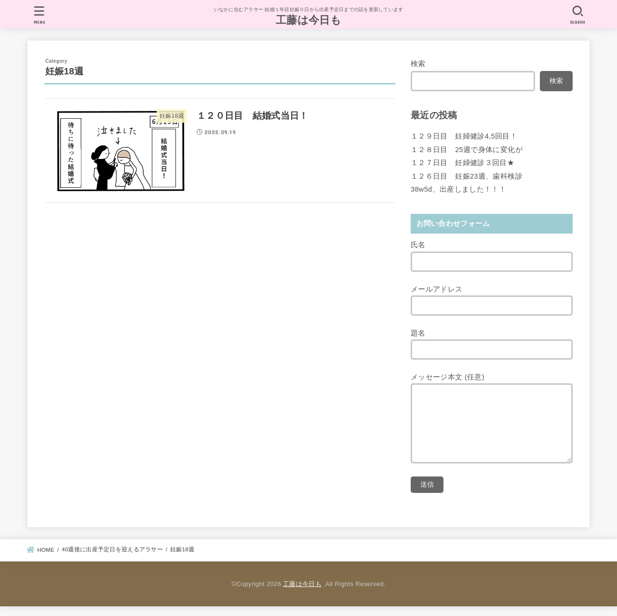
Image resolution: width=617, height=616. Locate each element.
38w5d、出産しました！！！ (458, 189)
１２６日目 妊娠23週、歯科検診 (467, 176)
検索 (418, 64)
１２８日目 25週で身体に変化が (467, 150)
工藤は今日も (308, 20)
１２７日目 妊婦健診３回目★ (462, 163)
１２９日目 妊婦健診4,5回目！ (464, 136)
